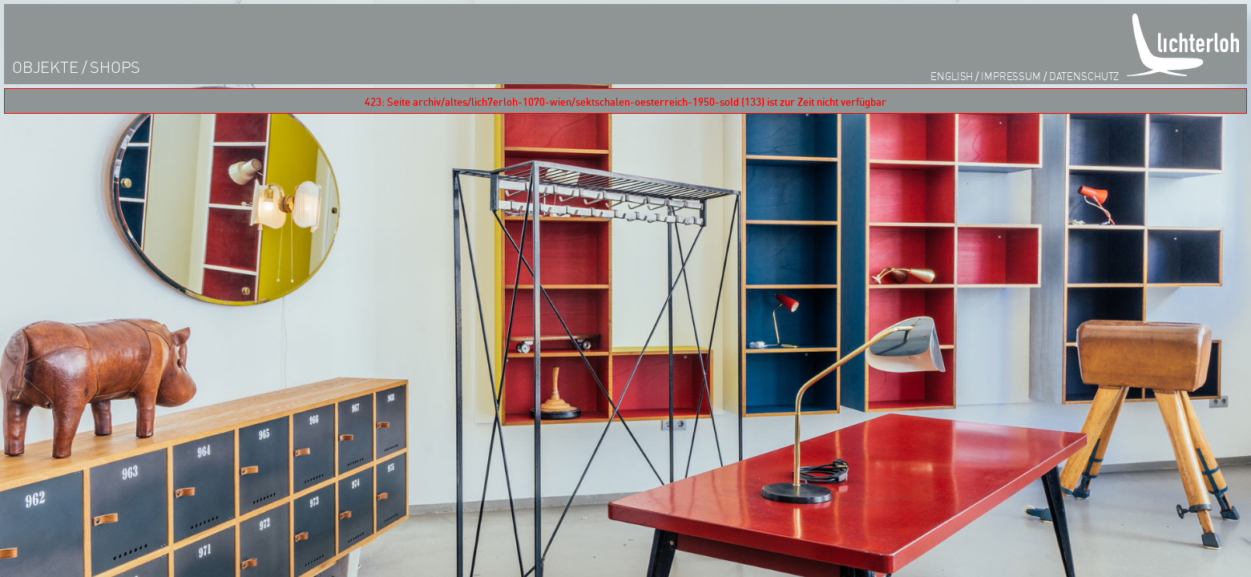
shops (115, 67)
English (951, 76)
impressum (1011, 76)
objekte (45, 67)
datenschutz (1084, 76)
